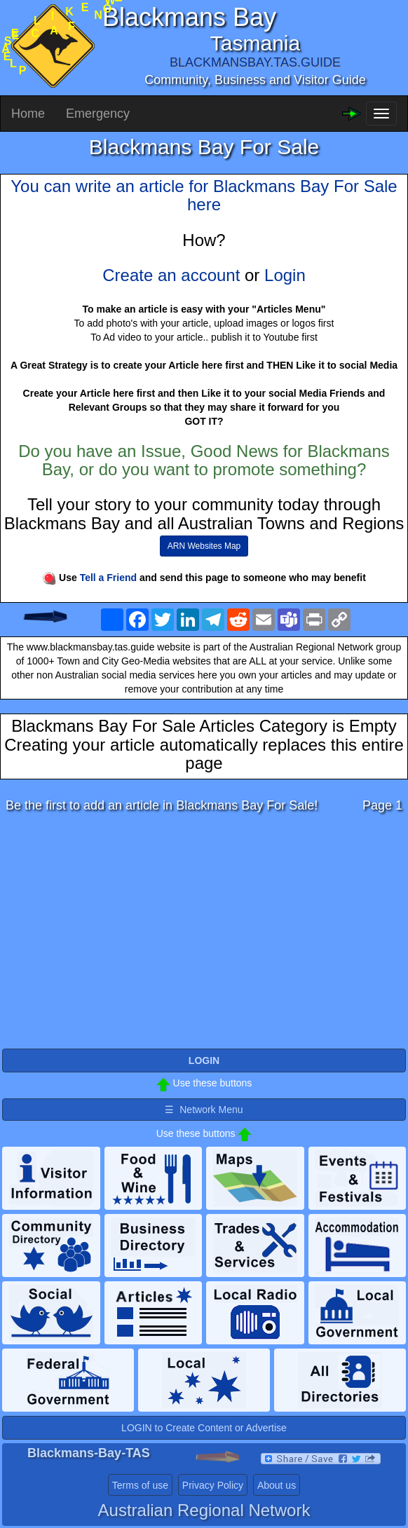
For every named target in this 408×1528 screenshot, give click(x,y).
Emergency (98, 114)
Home (28, 114)
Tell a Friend (108, 577)
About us (276, 1485)
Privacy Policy (212, 1485)
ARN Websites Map (204, 546)
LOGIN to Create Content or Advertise (204, 1427)
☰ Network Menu (204, 1109)
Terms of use (140, 1485)
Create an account (171, 275)
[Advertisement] (204, 934)
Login (285, 275)
